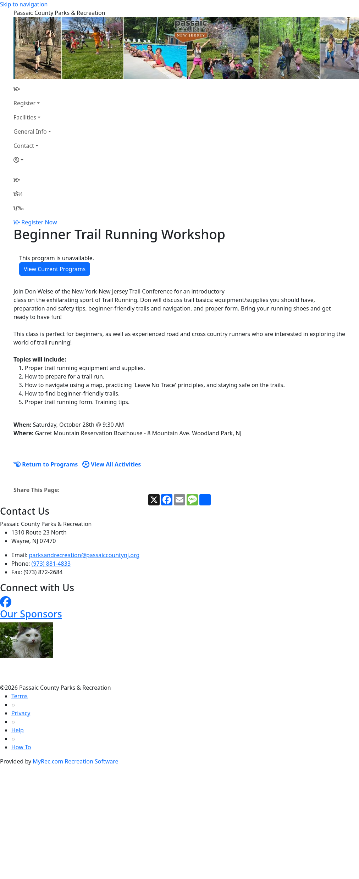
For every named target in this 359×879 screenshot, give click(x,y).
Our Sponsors (31, 613)
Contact (23, 146)
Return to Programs (45, 464)
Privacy (20, 713)
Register (24, 103)
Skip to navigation (24, 4)
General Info (30, 131)
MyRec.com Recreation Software (75, 761)
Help (17, 730)
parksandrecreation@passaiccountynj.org (84, 555)
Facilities (24, 117)
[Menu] (18, 208)
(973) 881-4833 (51, 563)
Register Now (39, 222)
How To (21, 747)
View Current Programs (54, 269)
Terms (19, 696)
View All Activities (111, 464)
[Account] (32, 160)
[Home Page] (32, 89)
